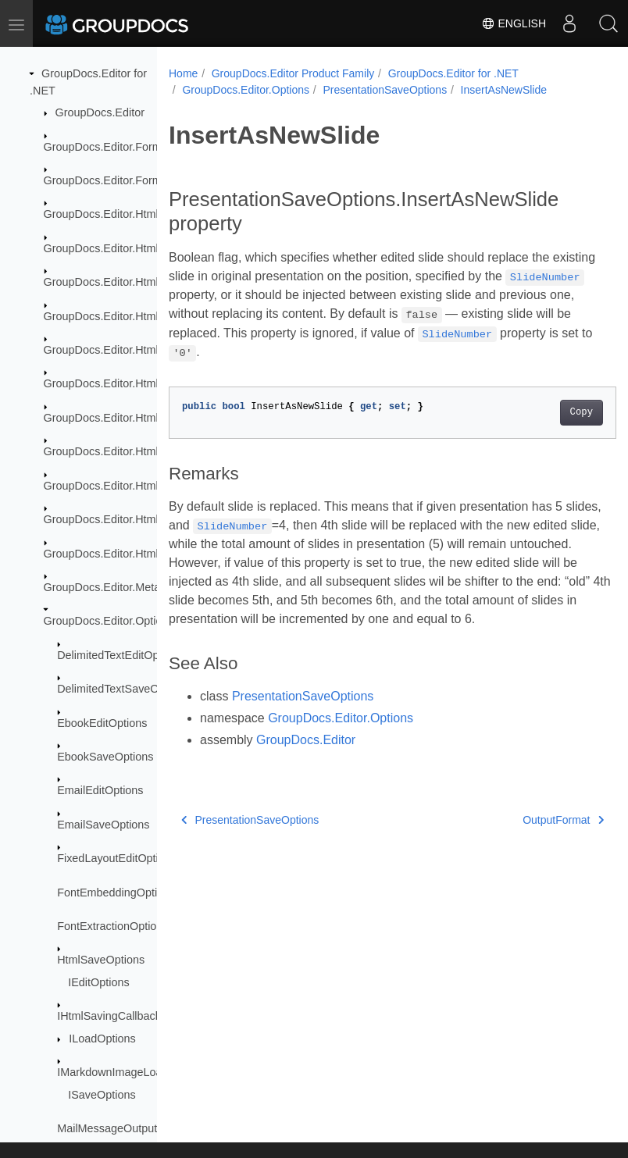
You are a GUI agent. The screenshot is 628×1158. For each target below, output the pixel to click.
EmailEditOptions (100, 790)
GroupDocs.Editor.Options (109, 621)
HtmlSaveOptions (101, 959)
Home (183, 73)
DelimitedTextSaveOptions (123, 688)
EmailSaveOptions (103, 824)
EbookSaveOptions (105, 756)
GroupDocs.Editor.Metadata (113, 587)
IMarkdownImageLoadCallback (134, 1072)
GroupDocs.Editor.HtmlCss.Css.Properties (149, 248)
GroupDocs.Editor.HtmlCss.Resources (139, 316)
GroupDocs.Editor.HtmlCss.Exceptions (140, 282)
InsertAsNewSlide (504, 90)
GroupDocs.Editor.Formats (110, 147)
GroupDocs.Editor (100, 112)
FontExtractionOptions (112, 926)
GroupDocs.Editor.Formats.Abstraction (140, 180)
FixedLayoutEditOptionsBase (129, 858)
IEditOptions (98, 982)
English (513, 23)
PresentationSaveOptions (385, 90)
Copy (549, 412)
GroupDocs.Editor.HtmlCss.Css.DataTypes (151, 214)
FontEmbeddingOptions (116, 892)
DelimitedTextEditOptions (120, 655)
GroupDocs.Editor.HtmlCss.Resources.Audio (155, 350)
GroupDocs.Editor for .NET (453, 73)
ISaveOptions (101, 1095)
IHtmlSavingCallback (109, 1016)
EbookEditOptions (102, 723)
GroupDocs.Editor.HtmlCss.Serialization (143, 553)
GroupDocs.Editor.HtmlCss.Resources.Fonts (155, 383)
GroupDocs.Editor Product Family (293, 73)
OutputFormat (531, 820)
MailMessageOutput (107, 1128)
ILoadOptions (102, 1038)
